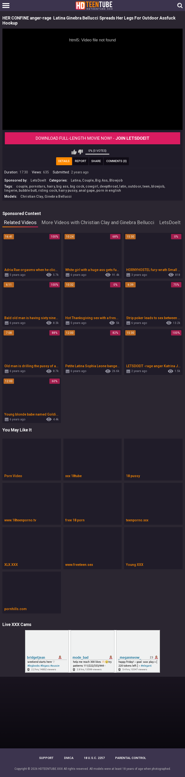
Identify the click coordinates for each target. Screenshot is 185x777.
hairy (51, 186)
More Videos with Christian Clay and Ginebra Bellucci (97, 222)
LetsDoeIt (38, 180)
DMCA (68, 758)
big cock (77, 186)
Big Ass (101, 180)
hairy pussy (68, 190)
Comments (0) (116, 161)
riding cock (47, 190)
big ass (62, 186)
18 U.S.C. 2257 (94, 758)
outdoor (134, 186)
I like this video (74, 152)
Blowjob (116, 180)
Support (46, 758)
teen (146, 186)
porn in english (108, 190)
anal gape (87, 190)
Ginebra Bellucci (58, 196)
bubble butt (28, 190)
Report (80, 161)
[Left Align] (7, 5)
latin (122, 186)
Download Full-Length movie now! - (92, 138)
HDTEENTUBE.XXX (50, 769)
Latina (76, 180)
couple (21, 186)
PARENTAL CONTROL (130, 758)
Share (96, 161)
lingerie (10, 190)
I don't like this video (80, 152)
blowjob (157, 186)
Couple (88, 180)
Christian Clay (31, 196)
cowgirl (92, 186)
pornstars (37, 186)
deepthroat (109, 186)
